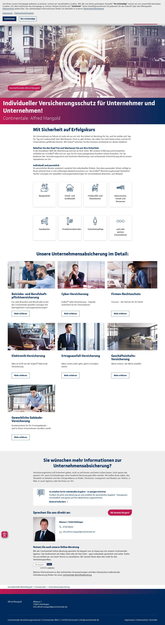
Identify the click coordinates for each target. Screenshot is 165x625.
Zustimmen (9, 18)
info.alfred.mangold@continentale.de (79, 532)
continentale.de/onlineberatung (77, 575)
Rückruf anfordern (57, 501)
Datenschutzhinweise (24, 13)
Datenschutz (8, 8)
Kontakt (153, 620)
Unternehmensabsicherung (59, 587)
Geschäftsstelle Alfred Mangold (20, 587)
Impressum (8, 13)
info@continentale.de (89, 620)
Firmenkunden (40, 587)
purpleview (51, 568)
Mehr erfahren (20, 313)
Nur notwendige (27, 18)
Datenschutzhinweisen (93, 8)
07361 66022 (68, 527)
